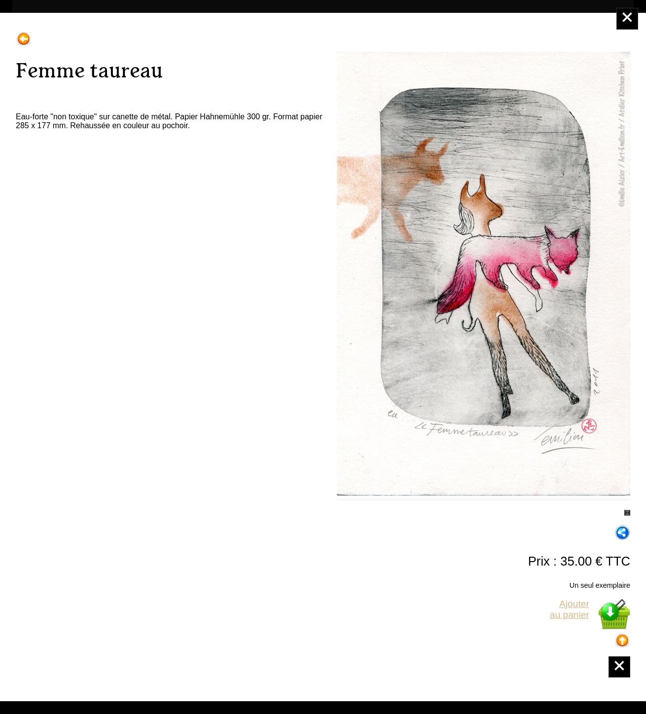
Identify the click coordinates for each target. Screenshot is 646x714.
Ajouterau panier (569, 609)
